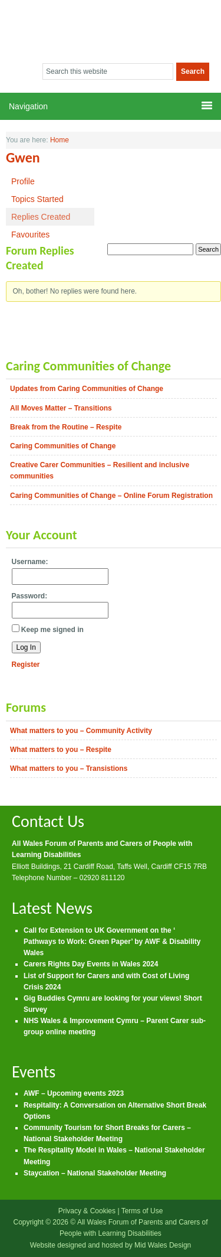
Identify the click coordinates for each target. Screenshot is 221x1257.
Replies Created (40, 217)
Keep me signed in (52, 630)
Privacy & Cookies (87, 1211)
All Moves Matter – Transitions (61, 408)
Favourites (30, 234)
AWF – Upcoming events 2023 (74, 1093)
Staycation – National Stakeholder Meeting (95, 1173)
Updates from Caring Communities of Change (86, 389)
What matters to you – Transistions (68, 768)
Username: (30, 562)
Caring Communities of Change (63, 446)
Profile (23, 181)
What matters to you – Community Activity (81, 731)
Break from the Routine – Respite (65, 427)
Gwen (23, 157)
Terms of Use (142, 1211)
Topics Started (37, 199)
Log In (26, 647)
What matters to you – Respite (60, 749)
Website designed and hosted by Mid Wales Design (111, 1245)
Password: (30, 596)
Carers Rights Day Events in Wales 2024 (91, 964)
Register (26, 664)
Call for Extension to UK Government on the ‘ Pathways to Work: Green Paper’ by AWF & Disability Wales (112, 941)
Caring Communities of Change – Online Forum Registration (111, 495)
